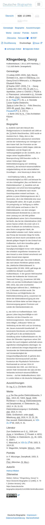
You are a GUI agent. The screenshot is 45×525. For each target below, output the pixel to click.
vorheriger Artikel (13, 49)
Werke (9, 33)
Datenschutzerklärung (15, 518)
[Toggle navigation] (38, 4)
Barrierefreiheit (32, 518)
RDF (33, 38)
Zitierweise (11, 38)
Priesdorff (10, 111)
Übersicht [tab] (9, 16)
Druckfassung (8, 43)
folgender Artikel (31, 49)
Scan (36, 43)
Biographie (19, 28)
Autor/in (34, 33)
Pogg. (14, 100)
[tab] (24, 15)
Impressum (31, 515)
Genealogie (8, 28)
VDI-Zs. (24, 443)
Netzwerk (23, 38)
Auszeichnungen (33, 28)
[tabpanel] (22, 262)
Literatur (17, 33)
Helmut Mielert (12, 471)
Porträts (25, 33)
